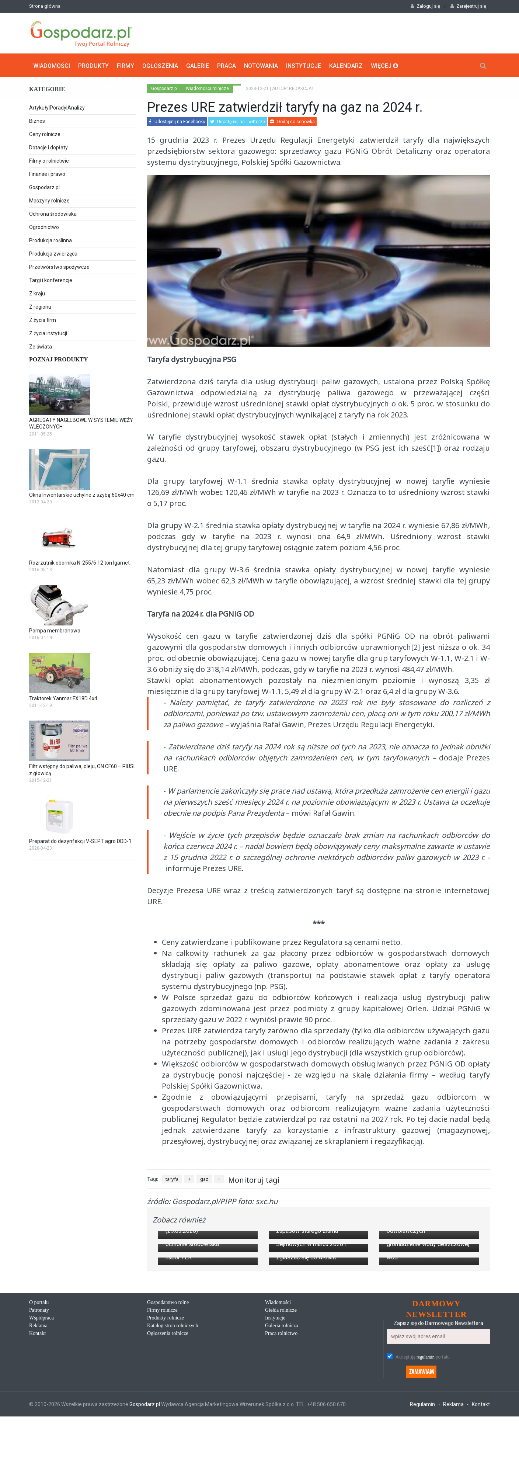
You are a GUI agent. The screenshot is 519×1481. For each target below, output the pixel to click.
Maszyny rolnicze (49, 200)
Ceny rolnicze (44, 133)
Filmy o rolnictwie (49, 160)
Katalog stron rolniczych (172, 1477)
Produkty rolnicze (165, 1469)
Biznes (37, 120)
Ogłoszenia (160, 64)
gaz (204, 1178)
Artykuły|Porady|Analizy (57, 107)
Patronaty (39, 1461)
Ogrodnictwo (44, 226)
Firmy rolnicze (162, 1461)
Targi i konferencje (50, 279)
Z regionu (40, 306)
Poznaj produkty (58, 358)
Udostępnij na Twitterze (237, 121)
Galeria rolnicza (281, 1477)
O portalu (39, 1454)
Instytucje (303, 64)
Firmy (125, 64)
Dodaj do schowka (292, 121)
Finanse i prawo (47, 173)
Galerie (197, 64)
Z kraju (37, 293)
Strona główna (44, 6)
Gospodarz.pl (44, 187)
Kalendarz (346, 64)
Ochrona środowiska (53, 213)
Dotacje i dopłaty (48, 147)
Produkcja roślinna (50, 240)
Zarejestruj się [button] (468, 6)
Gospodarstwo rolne (168, 1454)
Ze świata (40, 346)
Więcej (384, 65)
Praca (226, 64)
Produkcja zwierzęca (53, 253)
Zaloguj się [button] (425, 6)
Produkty (93, 64)
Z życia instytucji (48, 333)
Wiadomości (51, 64)
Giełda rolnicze (281, 1461)
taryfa (172, 1178)
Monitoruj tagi (254, 1179)
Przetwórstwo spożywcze (59, 266)
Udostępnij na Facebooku (177, 121)
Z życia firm (42, 319)
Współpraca (41, 1469)
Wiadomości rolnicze (207, 87)
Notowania (261, 64)
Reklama (38, 1477)
